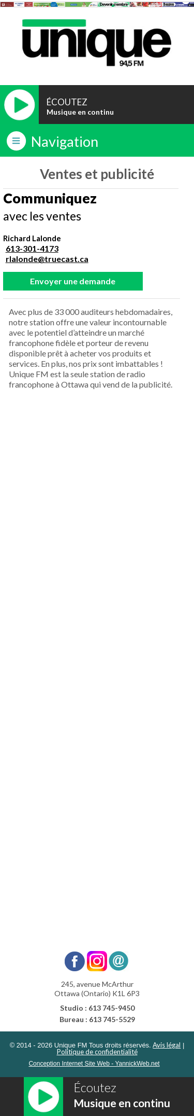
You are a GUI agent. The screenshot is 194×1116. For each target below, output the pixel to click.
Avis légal (167, 1045)
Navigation (64, 141)
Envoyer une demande (72, 281)
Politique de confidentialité (97, 1052)
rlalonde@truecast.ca (47, 259)
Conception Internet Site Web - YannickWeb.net (93, 1063)
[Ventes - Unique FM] (96, 680)
